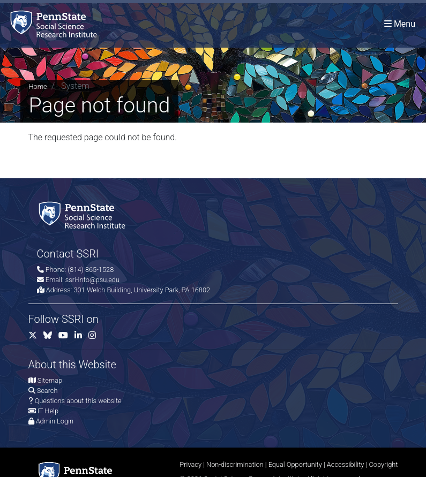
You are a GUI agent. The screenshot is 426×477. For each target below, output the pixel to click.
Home (38, 86)
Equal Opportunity (295, 464)
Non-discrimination (235, 464)
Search (47, 391)
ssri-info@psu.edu (92, 280)
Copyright (383, 464)
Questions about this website (78, 401)
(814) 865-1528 (91, 270)
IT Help (48, 411)
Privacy (190, 464)
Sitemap (50, 380)
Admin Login (54, 421)
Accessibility (345, 464)
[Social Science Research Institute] (55, 24)
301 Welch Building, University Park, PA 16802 (142, 290)
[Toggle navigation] (400, 24)
